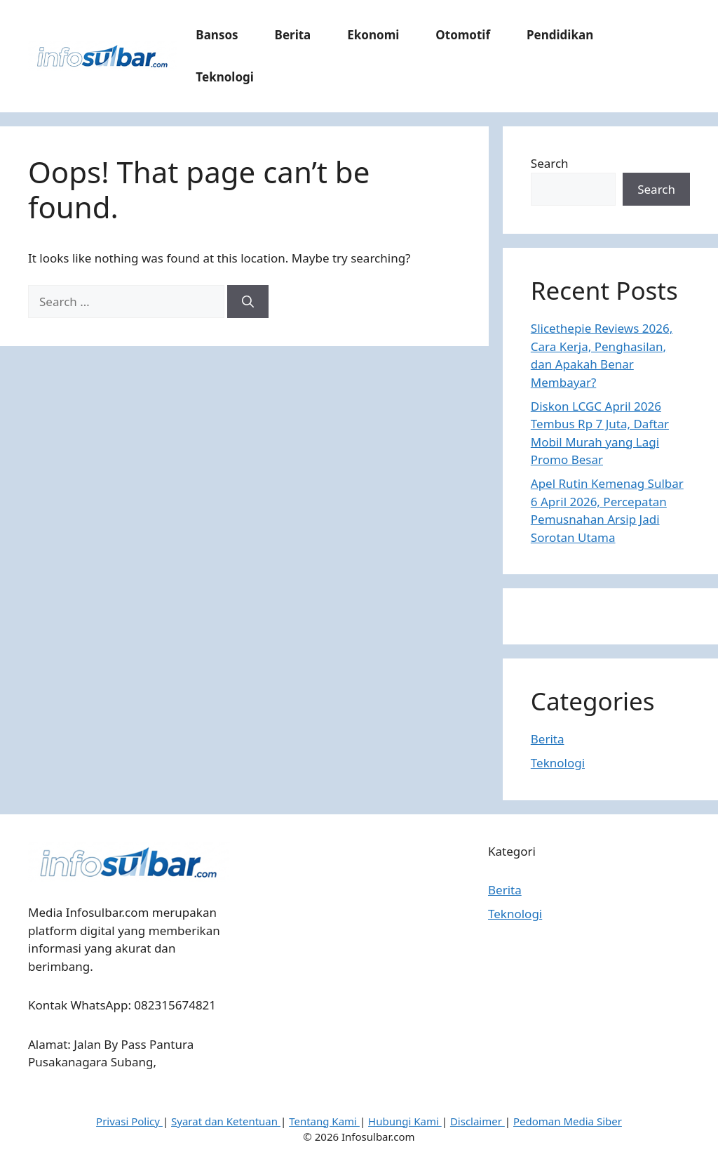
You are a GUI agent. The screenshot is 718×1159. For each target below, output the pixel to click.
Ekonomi (373, 35)
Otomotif (462, 35)
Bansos (217, 35)
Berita (293, 35)
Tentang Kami (324, 1121)
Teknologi (225, 77)
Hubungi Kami (405, 1121)
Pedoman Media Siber (567, 1121)
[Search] (248, 302)
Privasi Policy (129, 1121)
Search (550, 163)
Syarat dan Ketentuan (225, 1121)
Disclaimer (477, 1121)
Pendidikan (560, 35)
